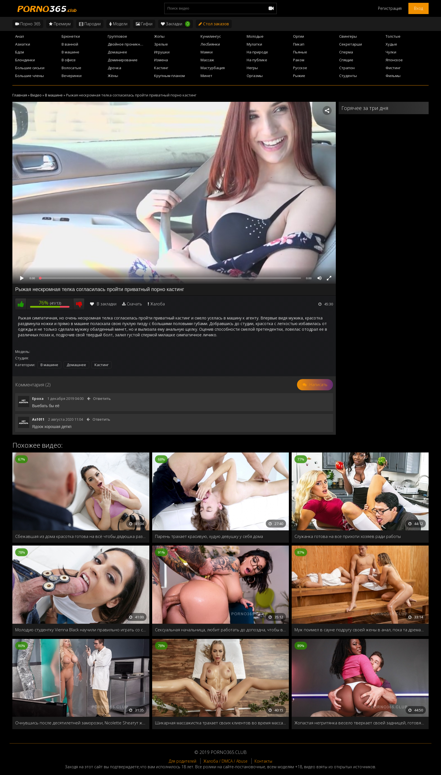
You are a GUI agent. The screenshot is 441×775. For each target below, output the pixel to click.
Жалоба (157, 304)
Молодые (255, 36)
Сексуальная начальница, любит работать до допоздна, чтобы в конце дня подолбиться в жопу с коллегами (220, 629)
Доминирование (123, 59)
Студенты (348, 75)
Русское (300, 67)
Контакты (263, 761)
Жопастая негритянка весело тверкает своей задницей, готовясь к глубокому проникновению (360, 723)
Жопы (159, 36)
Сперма (346, 52)
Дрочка (114, 67)
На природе (257, 52)
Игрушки (162, 52)
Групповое (117, 36)
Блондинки (25, 59)
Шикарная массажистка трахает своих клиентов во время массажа (220, 723)
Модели (118, 23)
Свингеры (348, 36)
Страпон (347, 67)
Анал (19, 36)
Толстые (393, 36)
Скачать (134, 304)
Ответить (102, 398)
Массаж (207, 59)
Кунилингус (211, 36)
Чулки (391, 52)
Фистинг (393, 67)
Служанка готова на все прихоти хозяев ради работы (347, 536)
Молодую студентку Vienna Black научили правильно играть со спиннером (81, 629)
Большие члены (29, 75)
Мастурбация (213, 67)
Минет (206, 75)
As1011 (38, 419)
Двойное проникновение (129, 44)
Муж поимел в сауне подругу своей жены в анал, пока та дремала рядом (360, 629)
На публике (257, 59)
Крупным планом (169, 75)
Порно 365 (27, 23)
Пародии (90, 23)
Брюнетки (71, 36)
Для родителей (182, 761)
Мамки (207, 52)
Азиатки (22, 44)
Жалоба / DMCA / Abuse (225, 761)
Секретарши (350, 44)
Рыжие (299, 75)
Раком (298, 59)
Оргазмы (255, 75)
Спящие (346, 59)
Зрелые (161, 44)
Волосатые (71, 67)
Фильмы (393, 75)
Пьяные (300, 52)
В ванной (70, 44)
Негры (252, 67)
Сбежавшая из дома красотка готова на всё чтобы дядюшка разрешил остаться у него (81, 536)
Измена (161, 59)
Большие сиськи (29, 67)
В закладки (103, 304)
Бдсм (19, 52)
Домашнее (117, 52)
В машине (70, 52)
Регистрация (390, 8)
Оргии (298, 36)
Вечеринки (72, 75)
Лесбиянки (210, 44)
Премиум (60, 23)
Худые (391, 44)
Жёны (113, 75)
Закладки (175, 24)
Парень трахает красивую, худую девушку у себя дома (209, 536)
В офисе (69, 59)
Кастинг (161, 67)
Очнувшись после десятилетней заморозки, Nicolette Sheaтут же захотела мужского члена (81, 723)
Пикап (298, 44)
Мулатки (254, 44)
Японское (394, 59)
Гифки (144, 23)
